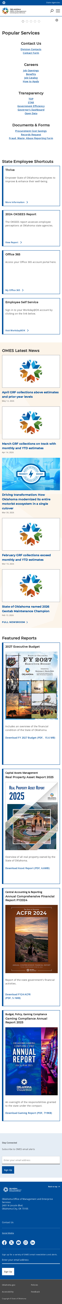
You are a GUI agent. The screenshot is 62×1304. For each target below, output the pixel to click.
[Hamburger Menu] (58, 11)
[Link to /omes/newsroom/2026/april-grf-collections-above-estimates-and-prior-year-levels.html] (31, 372)
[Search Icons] (52, 10)
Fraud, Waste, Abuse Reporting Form (31, 138)
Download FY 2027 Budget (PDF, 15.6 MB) (30, 737)
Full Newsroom (13, 622)
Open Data (31, 113)
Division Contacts (31, 49)
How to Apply (31, 81)
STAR (31, 102)
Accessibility (7, 1291)
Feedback (35, 1291)
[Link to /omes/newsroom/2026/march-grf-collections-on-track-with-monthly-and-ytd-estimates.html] (31, 423)
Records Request (31, 134)
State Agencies (53, 2)
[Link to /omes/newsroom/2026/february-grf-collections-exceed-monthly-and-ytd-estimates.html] (31, 535)
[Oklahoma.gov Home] (4, 2)
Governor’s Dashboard (31, 109)
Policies (34, 1285)
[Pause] (57, 20)
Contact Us (8, 1222)
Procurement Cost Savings (31, 131)
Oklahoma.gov (8, 1285)
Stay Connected (9, 1143)
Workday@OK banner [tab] (27, 21)
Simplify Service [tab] (35, 21)
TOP (31, 98)
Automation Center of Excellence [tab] (23, 21)
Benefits (31, 74)
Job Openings (31, 70)
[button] (31, 202)
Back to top (54, 1186)
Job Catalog (31, 77)
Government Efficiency (31, 106)
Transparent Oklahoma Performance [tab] (39, 21)
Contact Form (31, 53)
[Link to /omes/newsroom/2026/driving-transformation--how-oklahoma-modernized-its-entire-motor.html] (31, 475)
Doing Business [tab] (31, 21)
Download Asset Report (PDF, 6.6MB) (27, 868)
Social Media (8, 1233)
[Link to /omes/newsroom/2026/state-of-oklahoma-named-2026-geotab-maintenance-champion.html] (31, 586)
